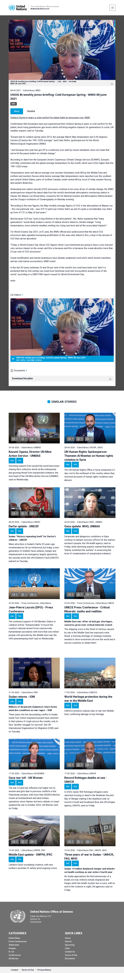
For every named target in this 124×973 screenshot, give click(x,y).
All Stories (13, 958)
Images (12, 948)
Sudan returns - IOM (22, 696)
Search (68, 941)
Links (67, 948)
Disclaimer (70, 958)
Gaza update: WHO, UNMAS (82, 526)
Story (16, 111)
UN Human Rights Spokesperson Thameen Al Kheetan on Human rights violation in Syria (88, 455)
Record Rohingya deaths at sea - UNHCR (85, 779)
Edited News (14, 938)
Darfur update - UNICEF (24, 526)
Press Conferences (18, 941)
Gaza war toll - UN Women (26, 777)
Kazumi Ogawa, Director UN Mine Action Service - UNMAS (30, 453)
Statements (14, 945)
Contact (14, 970)
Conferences (15, 955)
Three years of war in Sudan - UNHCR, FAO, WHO (89, 856)
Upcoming (70, 945)
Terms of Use (71, 955)
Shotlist (31, 111)
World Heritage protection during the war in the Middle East (88, 698)
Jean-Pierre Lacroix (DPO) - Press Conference (31, 609)
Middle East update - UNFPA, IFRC (31, 854)
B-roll (11, 952)
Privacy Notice (44, 970)
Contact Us (70, 952)
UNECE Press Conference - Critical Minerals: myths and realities (87, 609)
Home (68, 938)
